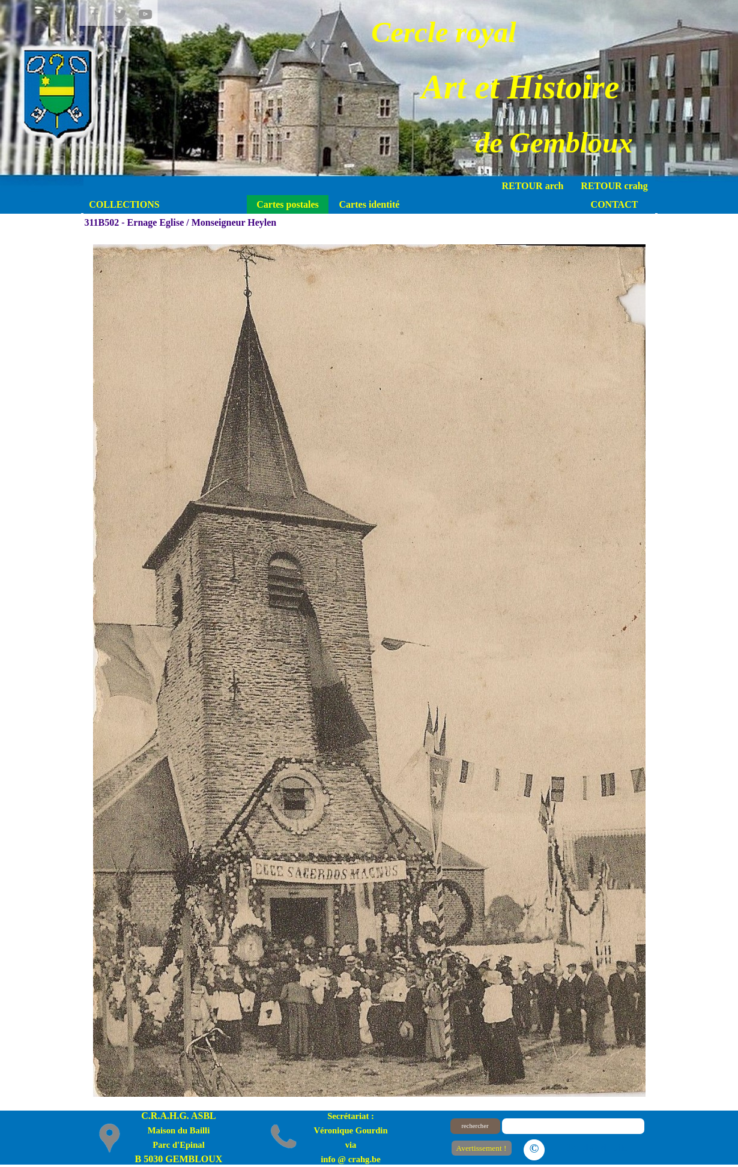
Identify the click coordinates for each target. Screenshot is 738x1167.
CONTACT (614, 204)
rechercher (475, 1126)
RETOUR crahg (614, 186)
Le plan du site (597, 1147)
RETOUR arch (533, 186)
